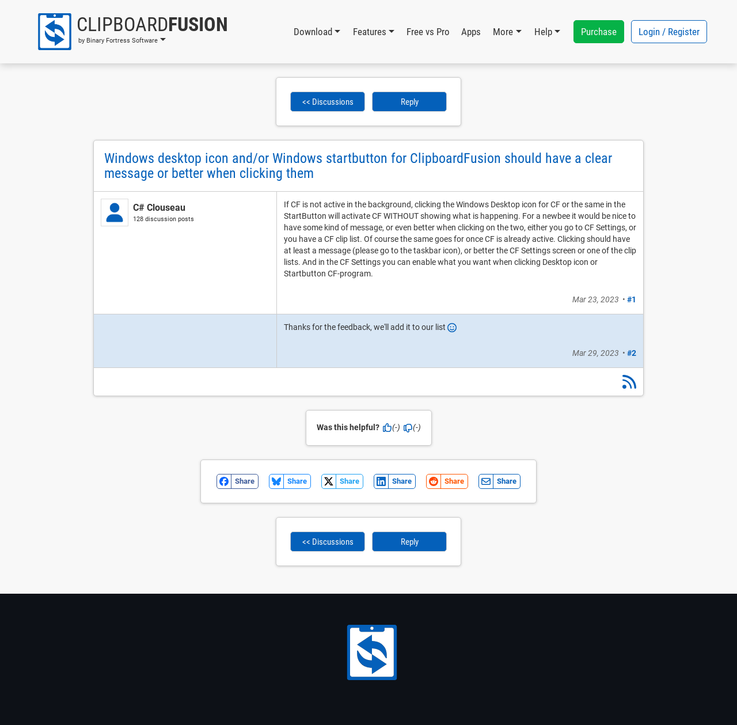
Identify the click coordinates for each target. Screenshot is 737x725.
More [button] (503, 31)
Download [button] (313, 31)
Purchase (599, 31)
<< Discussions (328, 102)
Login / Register (669, 31)
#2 (631, 353)
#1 (631, 299)
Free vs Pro (428, 31)
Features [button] (369, 31)
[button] (132, 31)
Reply (410, 102)
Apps (471, 31)
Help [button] (543, 31)
